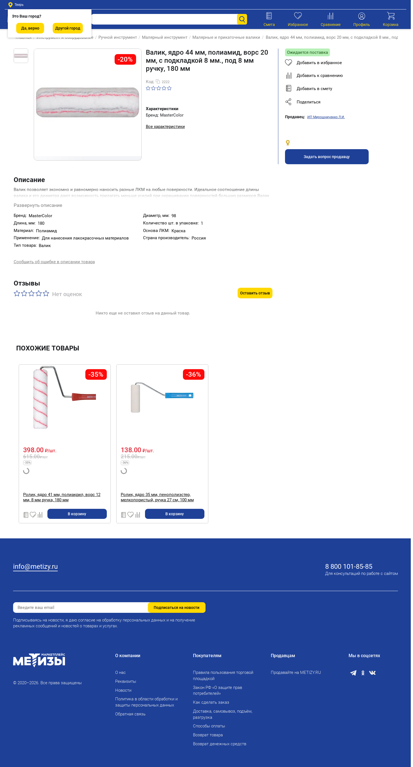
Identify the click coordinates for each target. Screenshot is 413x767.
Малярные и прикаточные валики (224, 37)
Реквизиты (125, 677)
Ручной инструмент (115, 37)
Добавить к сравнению (314, 75)
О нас (120, 669)
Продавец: (295, 117)
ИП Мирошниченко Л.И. (326, 117)
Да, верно (30, 28)
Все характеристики (165, 126)
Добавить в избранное (313, 62)
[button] (337, 102)
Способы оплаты (209, 722)
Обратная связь (130, 710)
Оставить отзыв (255, 281)
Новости (123, 686)
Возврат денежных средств (219, 740)
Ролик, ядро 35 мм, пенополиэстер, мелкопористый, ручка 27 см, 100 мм (157, 486)
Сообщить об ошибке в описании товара (54, 257)
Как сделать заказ (211, 698)
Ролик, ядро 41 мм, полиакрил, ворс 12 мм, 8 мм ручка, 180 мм (61, 486)
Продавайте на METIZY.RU (296, 669)
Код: (150, 81)
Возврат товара (208, 731)
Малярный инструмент (162, 37)
